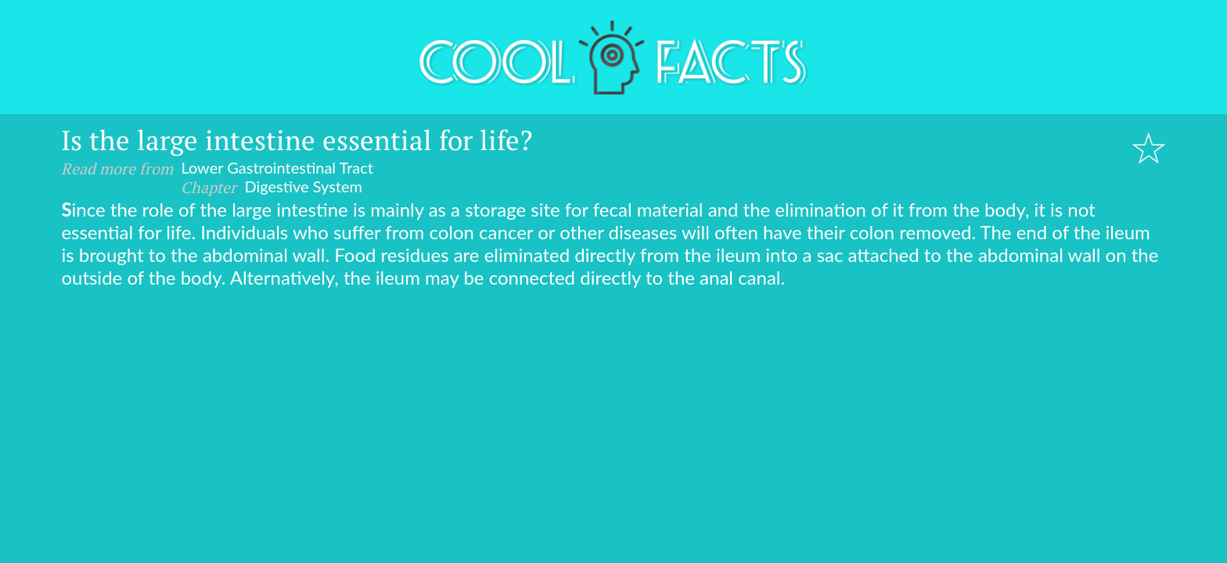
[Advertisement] (613, 405)
